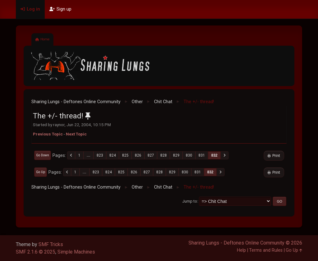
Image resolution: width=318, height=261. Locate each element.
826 (138, 155)
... (88, 155)
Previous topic (48, 133)
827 (151, 155)
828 (163, 155)
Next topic (76, 133)
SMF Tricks (51, 244)
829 (176, 155)
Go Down (42, 155)
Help (241, 250)
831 (201, 155)
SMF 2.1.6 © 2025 (35, 252)
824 (112, 155)
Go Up (40, 172)
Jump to (189, 201)
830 (189, 155)
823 (100, 155)
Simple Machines (76, 252)
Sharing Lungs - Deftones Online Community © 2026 (245, 243)
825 (125, 155)
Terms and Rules (266, 250)
